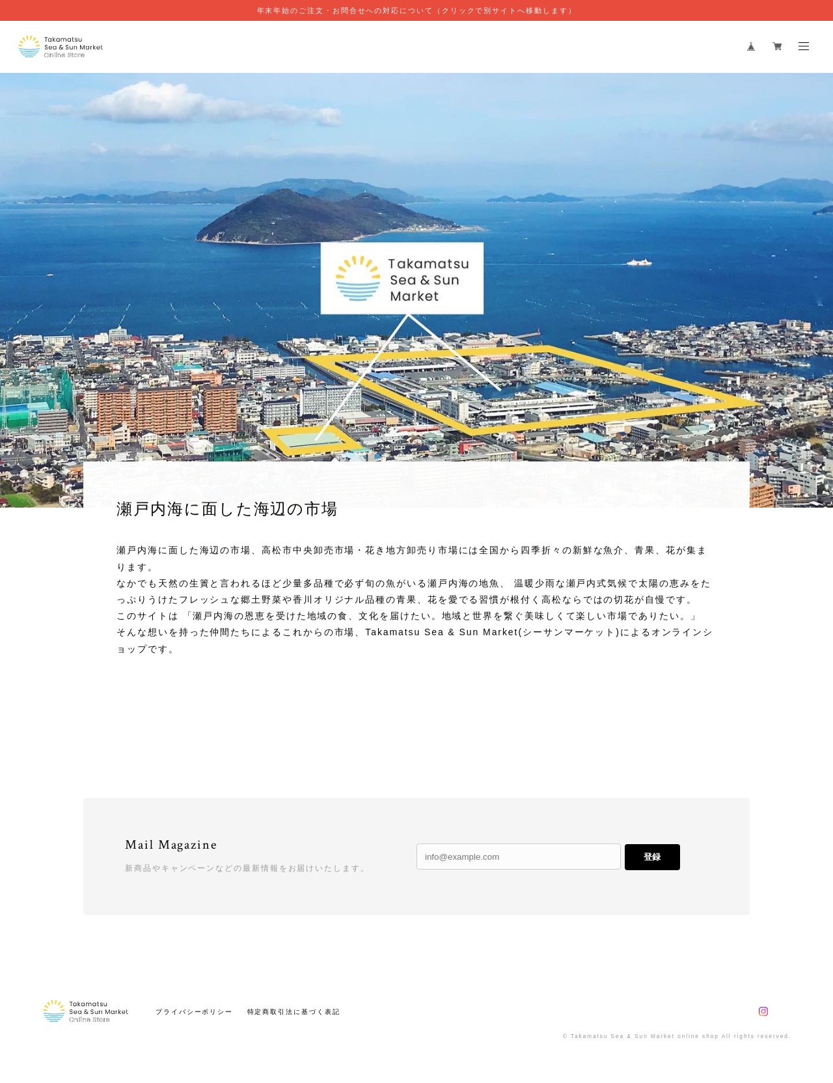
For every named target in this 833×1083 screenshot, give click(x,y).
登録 (652, 857)
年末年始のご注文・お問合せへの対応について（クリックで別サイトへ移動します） (417, 10)
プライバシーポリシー (194, 1011)
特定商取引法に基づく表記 (293, 1011)
